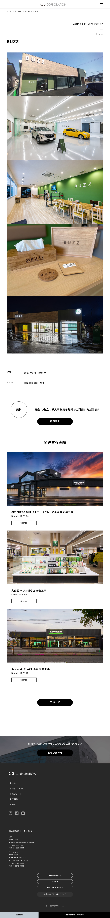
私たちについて (16, 788)
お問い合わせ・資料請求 (55, 888)
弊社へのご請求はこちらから (55, 894)
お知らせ (13, 804)
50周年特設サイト (55, 875)
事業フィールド (16, 794)
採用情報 (55, 881)
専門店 (27, 11)
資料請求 (55, 421)
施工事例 (18, 11)
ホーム (9, 11)
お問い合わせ (55, 752)
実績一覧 (55, 702)
